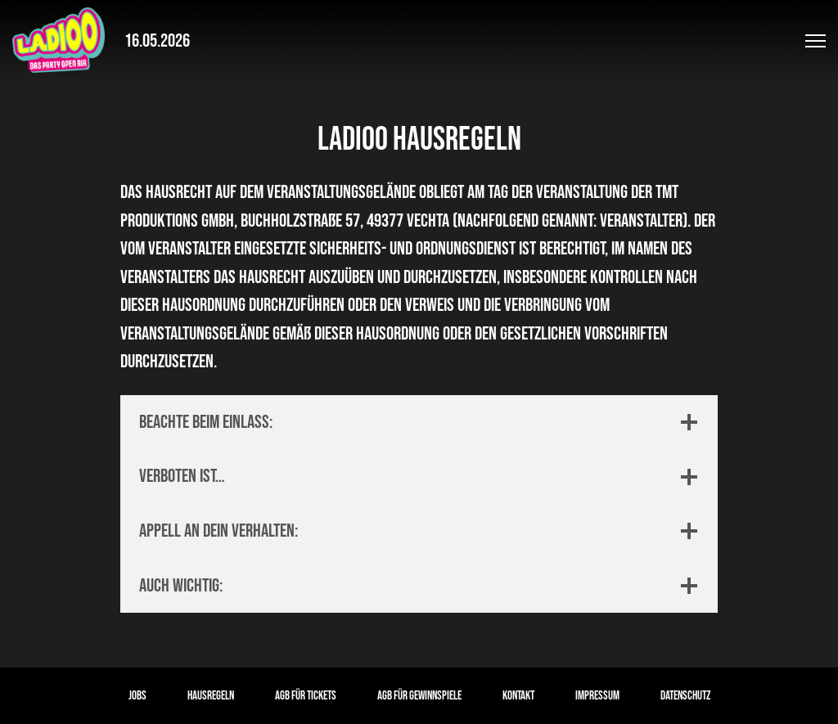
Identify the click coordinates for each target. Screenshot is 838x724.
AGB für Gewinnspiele (419, 696)
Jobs (137, 696)
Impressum (597, 696)
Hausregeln (210, 696)
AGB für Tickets (305, 696)
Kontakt (518, 696)
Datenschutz (685, 696)
